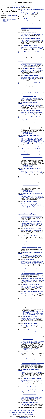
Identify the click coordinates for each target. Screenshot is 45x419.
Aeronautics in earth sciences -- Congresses (32, 68)
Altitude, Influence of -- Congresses (30, 323)
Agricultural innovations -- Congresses (31, 235)
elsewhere (15, 15)
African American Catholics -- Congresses (31, 110)
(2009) (32, 48)
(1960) (32, 181)
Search (13, 412)
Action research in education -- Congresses (31, 38)
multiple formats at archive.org (29, 132)
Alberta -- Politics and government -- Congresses (33, 291)
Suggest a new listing (31, 410)
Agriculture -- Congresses (28, 259)
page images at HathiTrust (28, 133)
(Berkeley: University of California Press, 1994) (31, 13)
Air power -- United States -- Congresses (31, 284)
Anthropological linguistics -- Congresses (31, 386)
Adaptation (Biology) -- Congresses (30, 45)
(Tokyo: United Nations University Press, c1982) (32, 281)
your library (10, 15)
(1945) (32, 172)
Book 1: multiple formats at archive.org (30, 312)
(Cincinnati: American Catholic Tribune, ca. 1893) (31, 113)
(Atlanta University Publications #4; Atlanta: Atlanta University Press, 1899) (32, 141)
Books (13, 414)
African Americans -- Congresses (30, 201)
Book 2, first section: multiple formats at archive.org (33, 313)
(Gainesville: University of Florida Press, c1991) (31, 256)
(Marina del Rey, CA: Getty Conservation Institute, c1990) (32, 64)
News (16, 414)
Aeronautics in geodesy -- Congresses (30, 75)
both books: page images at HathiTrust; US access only (33, 311)
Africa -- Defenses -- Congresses (29, 96)
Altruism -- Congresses (28, 329)
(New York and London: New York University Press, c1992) (32, 332)
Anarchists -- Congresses (28, 351)
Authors (23, 412)
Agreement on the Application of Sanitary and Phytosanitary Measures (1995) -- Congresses (30, 213)
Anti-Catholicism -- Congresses (29, 394)
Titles (27, 412)
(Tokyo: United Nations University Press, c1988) (31, 224)
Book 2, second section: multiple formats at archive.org (33, 314)
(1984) (27, 404)
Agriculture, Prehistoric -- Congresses (30, 270)
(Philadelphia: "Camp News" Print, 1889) (31, 398)
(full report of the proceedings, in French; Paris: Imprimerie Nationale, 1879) (32, 262)
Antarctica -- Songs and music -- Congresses (32, 378)
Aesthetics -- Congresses (28, 89)
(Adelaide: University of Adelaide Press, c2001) (31, 217)
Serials (35, 412)
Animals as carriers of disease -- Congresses (32, 360)
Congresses (5, 21)
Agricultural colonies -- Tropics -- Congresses (32, 221)
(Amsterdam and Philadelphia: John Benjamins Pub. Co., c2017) (31, 274)
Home (10, 412)
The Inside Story (30, 414)
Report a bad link (23, 410)
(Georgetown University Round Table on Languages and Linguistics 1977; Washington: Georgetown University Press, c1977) (32, 390)
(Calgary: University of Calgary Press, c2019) (32, 294)
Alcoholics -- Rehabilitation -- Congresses (31, 298)
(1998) (31, 230)
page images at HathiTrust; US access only (31, 348)
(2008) (32, 364)
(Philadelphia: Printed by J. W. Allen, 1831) (32, 206)
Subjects (30, 412)
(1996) (31, 55)
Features (20, 414)
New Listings (18, 412)
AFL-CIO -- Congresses (28, 18)
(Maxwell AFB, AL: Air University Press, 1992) (32, 287)
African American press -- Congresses (30, 185)
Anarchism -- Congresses (28, 339)
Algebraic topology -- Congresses (30, 316)
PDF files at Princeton (27, 241)
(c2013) (32, 92)
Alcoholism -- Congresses (28, 304)
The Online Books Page (22, 2)
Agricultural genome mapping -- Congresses (32, 228)
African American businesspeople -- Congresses (32, 146)
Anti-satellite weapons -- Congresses (30, 402)
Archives (24, 414)
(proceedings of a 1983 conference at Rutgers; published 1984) (32, 319)
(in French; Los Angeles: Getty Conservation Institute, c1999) (31, 28)
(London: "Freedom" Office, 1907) (32, 342)
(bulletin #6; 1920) (31, 248)
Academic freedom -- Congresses (29, 32)
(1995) (32, 71)
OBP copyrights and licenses (22, 417)
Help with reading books (14, 410)
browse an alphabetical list (17, 7)
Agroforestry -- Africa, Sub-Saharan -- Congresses (33, 278)
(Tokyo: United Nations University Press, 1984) (31, 267)
